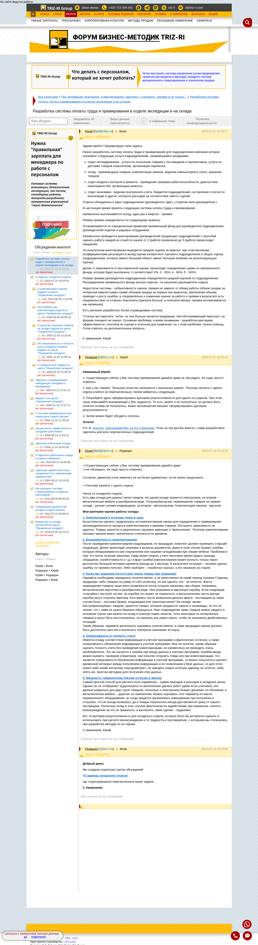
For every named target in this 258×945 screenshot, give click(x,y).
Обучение (144, 14)
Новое (44, 14)
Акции (213, 14)
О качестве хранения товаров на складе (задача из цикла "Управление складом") (55, 328)
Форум (71, 14)
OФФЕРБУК (204, 20)
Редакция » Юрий (47, 570)
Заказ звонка (90, 7)
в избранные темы (162, 121)
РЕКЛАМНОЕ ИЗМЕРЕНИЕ (175, 20)
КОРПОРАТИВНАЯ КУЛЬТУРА (104, 20)
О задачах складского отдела (53, 276)
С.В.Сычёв (69, 941)
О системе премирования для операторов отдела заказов (53, 415)
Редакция (91, 357)
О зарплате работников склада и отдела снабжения (54, 457)
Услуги (99, 14)
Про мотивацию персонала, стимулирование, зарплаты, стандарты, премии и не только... (124, 96)
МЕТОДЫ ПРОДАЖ (140, 20)
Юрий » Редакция (47, 575)
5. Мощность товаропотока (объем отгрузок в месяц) (122, 678)
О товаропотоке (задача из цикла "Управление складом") (55, 366)
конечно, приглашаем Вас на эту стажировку (124, 428)
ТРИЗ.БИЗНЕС (71, 20)
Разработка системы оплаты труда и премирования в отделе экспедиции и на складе (54, 262)
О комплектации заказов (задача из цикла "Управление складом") (52, 292)
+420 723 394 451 (121, 7)
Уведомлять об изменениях (83, 121)
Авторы (85, 14)
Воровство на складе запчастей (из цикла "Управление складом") (49, 525)
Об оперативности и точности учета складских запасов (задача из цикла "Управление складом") (55, 348)
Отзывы (160, 14)
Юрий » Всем (44, 566)
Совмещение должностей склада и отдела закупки (51, 508)
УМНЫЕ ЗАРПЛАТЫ (44, 20)
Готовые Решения (121, 14)
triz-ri (171, 7)
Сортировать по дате (62, 252)
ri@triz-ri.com (194, 7)
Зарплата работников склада (53, 443)
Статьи (57, 14)
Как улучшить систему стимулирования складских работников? (51, 491)
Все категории (48, 96)
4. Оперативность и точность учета (109, 635)
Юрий (89, 131)
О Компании (179, 14)
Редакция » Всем (46, 579)
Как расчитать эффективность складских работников (53, 430)
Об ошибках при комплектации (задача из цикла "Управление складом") (55, 310)
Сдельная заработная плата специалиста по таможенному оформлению (53, 473)
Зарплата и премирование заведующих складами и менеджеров (51, 383)
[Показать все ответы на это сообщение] (107, 347)
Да (25, 937)
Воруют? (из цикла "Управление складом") (49, 400)
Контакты (198, 14)
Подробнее (38, 937)
